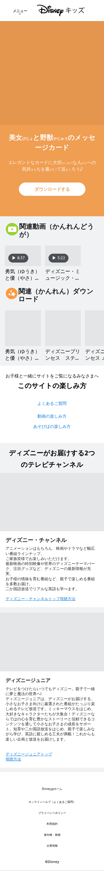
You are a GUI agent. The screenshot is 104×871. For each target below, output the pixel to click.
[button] (52, 189)
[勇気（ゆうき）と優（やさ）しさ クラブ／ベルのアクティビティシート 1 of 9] (23, 328)
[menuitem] (20, 10)
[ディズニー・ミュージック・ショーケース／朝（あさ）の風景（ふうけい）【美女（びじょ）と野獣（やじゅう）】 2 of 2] (63, 256)
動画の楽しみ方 (52, 416)
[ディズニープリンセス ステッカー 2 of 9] (63, 328)
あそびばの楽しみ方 (52, 426)
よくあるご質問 (52, 403)
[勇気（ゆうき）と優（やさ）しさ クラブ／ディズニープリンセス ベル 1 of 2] (23, 256)
